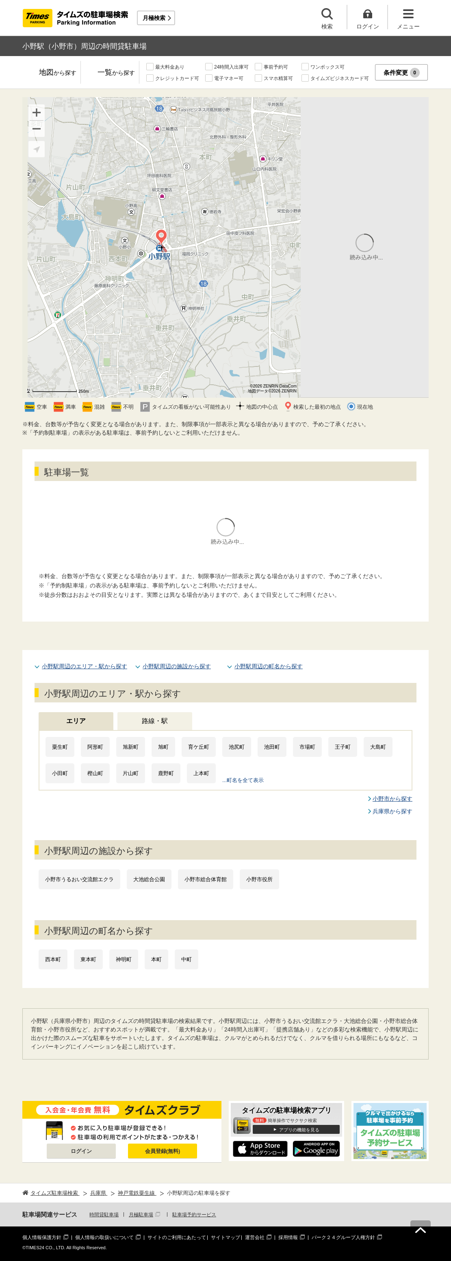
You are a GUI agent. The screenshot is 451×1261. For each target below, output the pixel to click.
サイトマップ (225, 1237)
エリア (76, 720)
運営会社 (255, 1237)
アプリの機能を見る (299, 1129)
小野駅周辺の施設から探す (177, 666)
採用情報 (288, 1237)
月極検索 (154, 18)
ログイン (81, 1151)
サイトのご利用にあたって (176, 1237)
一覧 (116, 73)
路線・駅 (155, 720)
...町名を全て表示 (243, 780)
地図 (57, 73)
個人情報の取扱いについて (104, 1237)
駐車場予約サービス (194, 1215)
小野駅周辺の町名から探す (268, 666)
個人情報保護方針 (41, 1237)
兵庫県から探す (392, 811)
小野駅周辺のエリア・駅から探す (84, 666)
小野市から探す (392, 798)
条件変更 (402, 73)
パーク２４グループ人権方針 (343, 1237)
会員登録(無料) (162, 1151)
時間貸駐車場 (104, 1215)
